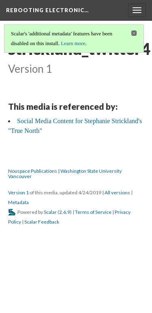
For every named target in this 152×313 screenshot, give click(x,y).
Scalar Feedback (41, 222)
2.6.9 (64, 212)
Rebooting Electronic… (47, 10)
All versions (117, 192)
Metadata (18, 202)
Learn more (73, 43)
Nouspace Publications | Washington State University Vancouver (65, 173)
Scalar (50, 212)
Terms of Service (93, 212)
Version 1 (18, 192)
